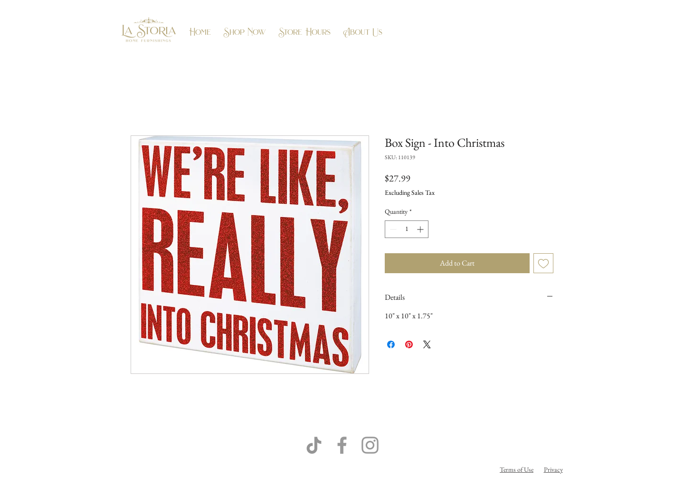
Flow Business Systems (394, 469)
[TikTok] (314, 445)
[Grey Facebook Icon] (342, 445)
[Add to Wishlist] (543, 263)
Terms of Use (516, 469)
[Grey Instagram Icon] (370, 445)
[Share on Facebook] (391, 344)
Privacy (553, 469)
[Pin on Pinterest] (409, 344)
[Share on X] (427, 344)
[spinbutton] (406, 229)
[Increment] (421, 229)
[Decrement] (392, 229)
